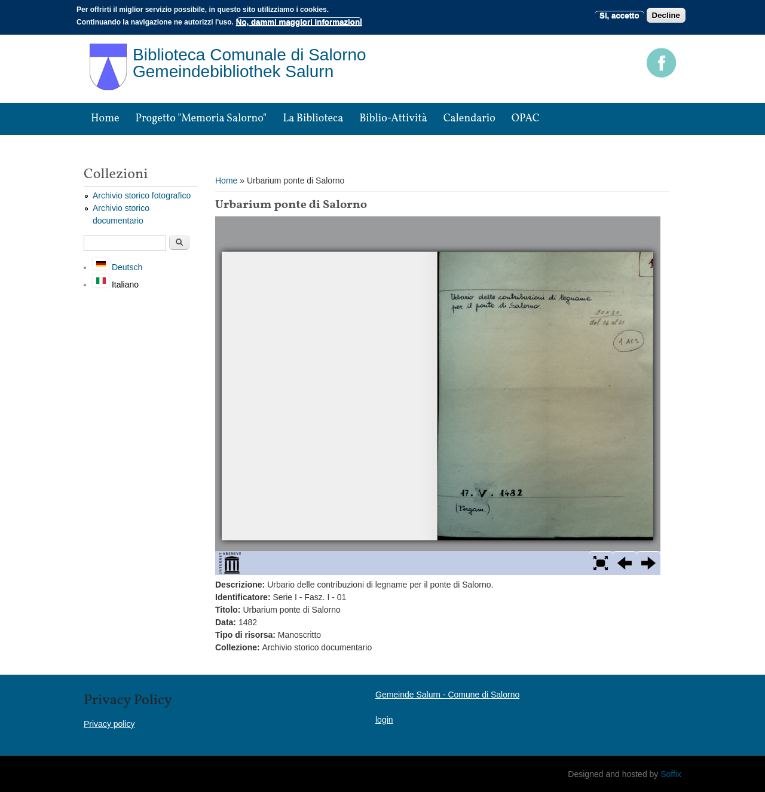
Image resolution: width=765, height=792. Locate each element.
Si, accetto (619, 15)
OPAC (526, 118)
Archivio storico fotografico (142, 195)
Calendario (469, 118)
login (384, 719)
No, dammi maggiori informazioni (299, 21)
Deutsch (117, 267)
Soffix (670, 774)
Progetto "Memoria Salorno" (201, 118)
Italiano (116, 284)
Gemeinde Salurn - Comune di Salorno (447, 694)
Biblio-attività (393, 118)
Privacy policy (109, 724)
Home (105, 118)
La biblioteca (313, 118)
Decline (666, 15)
